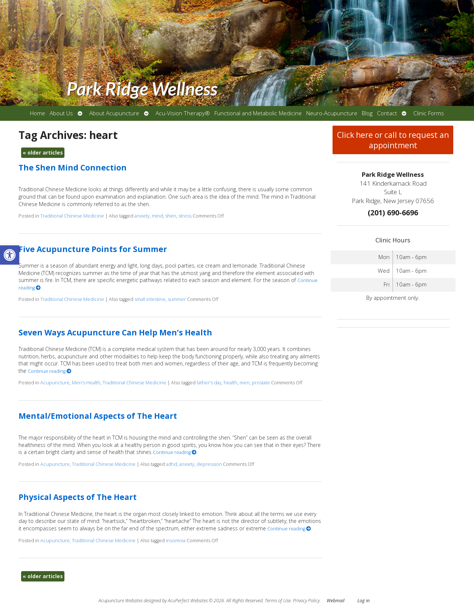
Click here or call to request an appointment (393, 140)
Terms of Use (278, 600)
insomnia (176, 540)
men (245, 383)
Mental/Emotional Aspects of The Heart (98, 416)
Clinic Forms (428, 113)
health (230, 383)
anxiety (142, 216)
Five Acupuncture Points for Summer (93, 249)
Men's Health (86, 383)
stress (184, 216)
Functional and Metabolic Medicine (258, 113)
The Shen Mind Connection (73, 167)
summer (177, 299)
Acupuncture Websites (121, 600)
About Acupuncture (114, 113)
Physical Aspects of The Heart (78, 497)
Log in (363, 600)
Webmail (335, 600)
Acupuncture (55, 383)
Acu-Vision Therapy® (183, 113)
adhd (171, 464)
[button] (9, 255)
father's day (209, 383)
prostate (261, 383)
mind (157, 216)
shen (170, 216)
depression (209, 464)
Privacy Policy (306, 600)
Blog (367, 113)
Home (37, 113)
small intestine (150, 299)
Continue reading (49, 371)
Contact (387, 113)
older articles (43, 152)
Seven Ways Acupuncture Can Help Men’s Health (115, 332)
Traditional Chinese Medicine (72, 216)
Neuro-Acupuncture (331, 113)
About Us (61, 113)
